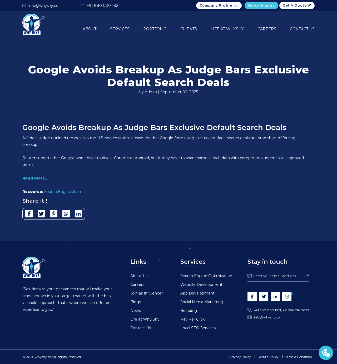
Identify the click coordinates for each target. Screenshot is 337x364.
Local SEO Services (198, 328)
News (135, 310)
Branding (188, 310)
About (89, 29)
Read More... (35, 178)
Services (120, 29)
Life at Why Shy (145, 319)
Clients (188, 29)
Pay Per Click (192, 319)
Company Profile (219, 5)
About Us (138, 275)
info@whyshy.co (43, 5)
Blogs (135, 302)
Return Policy (268, 357)
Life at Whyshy (227, 29)
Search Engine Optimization (206, 275)
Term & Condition (298, 357)
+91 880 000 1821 (103, 5)
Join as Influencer (146, 293)
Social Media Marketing (201, 302)
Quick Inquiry (261, 5)
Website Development (201, 284)
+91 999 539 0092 (296, 310)
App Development (197, 293)
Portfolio (155, 29)
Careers (266, 29)
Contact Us (302, 29)
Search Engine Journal (64, 191)
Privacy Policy (240, 357)
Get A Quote (297, 5)
